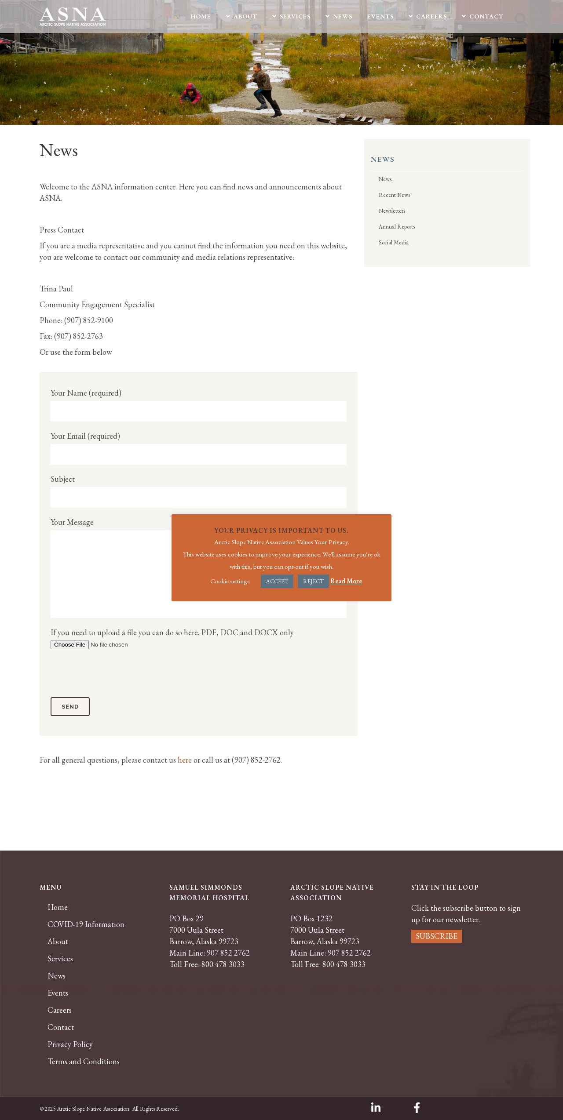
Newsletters (392, 211)
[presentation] (117, 675)
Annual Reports (397, 226)
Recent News (394, 195)
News (385, 179)
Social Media (394, 242)
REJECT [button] (313, 581)
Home (58, 907)
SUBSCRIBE (436, 936)
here (184, 760)
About (58, 941)
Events (58, 993)
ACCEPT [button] (277, 581)
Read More (346, 581)
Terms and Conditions (84, 1061)
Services (60, 959)
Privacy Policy (70, 1044)
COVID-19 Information (86, 924)
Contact (61, 1027)
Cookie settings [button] (230, 581)
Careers (60, 1010)
